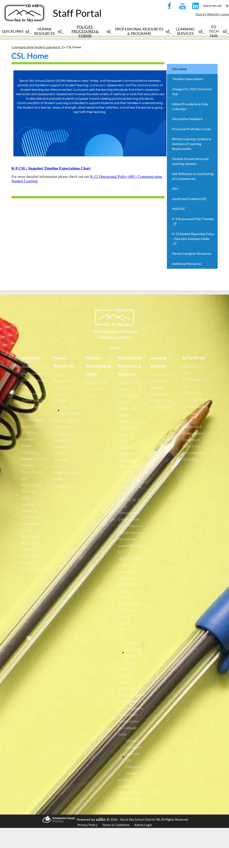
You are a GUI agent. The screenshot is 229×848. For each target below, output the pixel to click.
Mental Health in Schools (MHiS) (129, 796)
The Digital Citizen (195, 399)
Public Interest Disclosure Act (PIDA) (31, 523)
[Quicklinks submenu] (15, 31)
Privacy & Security (195, 406)
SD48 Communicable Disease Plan (31, 504)
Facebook (168, 7)
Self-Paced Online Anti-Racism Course (134, 652)
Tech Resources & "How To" (195, 382)
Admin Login (143, 825)
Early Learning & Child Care (129, 398)
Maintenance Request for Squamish (30, 543)
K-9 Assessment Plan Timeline (32, 423)
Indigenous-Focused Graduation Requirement (127, 444)
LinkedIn (194, 7)
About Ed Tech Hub (193, 369)
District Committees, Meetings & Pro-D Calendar (33, 455)
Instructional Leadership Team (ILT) (130, 545)
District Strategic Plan (33, 383)
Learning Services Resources (130, 562)
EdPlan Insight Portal (30, 410)
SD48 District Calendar (30, 436)
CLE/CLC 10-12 (129, 500)
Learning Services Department (162, 377)
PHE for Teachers (130, 532)
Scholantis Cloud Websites (58, 819)
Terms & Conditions (116, 825)
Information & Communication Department (193, 433)
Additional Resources (125, 783)
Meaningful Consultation (159, 390)
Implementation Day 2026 (129, 385)
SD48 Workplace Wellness (65, 476)
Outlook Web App (33, 400)
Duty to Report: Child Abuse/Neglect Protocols (32, 481)
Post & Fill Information (70, 410)
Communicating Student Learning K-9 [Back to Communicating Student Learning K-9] (37, 47)
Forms (90, 396)
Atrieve (26, 367)
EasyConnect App (33, 373)
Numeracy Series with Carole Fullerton (130, 610)
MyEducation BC (33, 393)
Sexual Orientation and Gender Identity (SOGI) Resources (130, 516)
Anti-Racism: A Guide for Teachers (128, 675)
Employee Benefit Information (66, 423)
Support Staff (62, 433)
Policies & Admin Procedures (97, 385)
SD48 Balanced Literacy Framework (129, 591)
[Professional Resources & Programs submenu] (142, 31)
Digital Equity (192, 392)
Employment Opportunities (63, 443)
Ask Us (187, 420)
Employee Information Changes (61, 459)
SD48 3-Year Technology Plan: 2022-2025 (194, 452)
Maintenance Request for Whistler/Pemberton (35, 562)
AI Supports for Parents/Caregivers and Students (131, 694)
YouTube (181, 7)
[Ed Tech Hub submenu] (217, 31)
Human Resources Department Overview (62, 384)
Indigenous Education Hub (128, 424)
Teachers (59, 401)
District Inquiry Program (128, 411)
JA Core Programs (130, 708)
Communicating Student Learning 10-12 (130, 486)
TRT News (190, 413)
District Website (207, 14)
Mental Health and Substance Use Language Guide (128, 724)
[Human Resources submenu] (47, 31)
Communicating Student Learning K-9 (130, 466)
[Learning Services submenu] (188, 31)
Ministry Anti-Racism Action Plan (127, 629)
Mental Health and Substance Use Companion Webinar (134, 757)
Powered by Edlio (91, 819)
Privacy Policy (87, 825)
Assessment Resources (126, 575)
